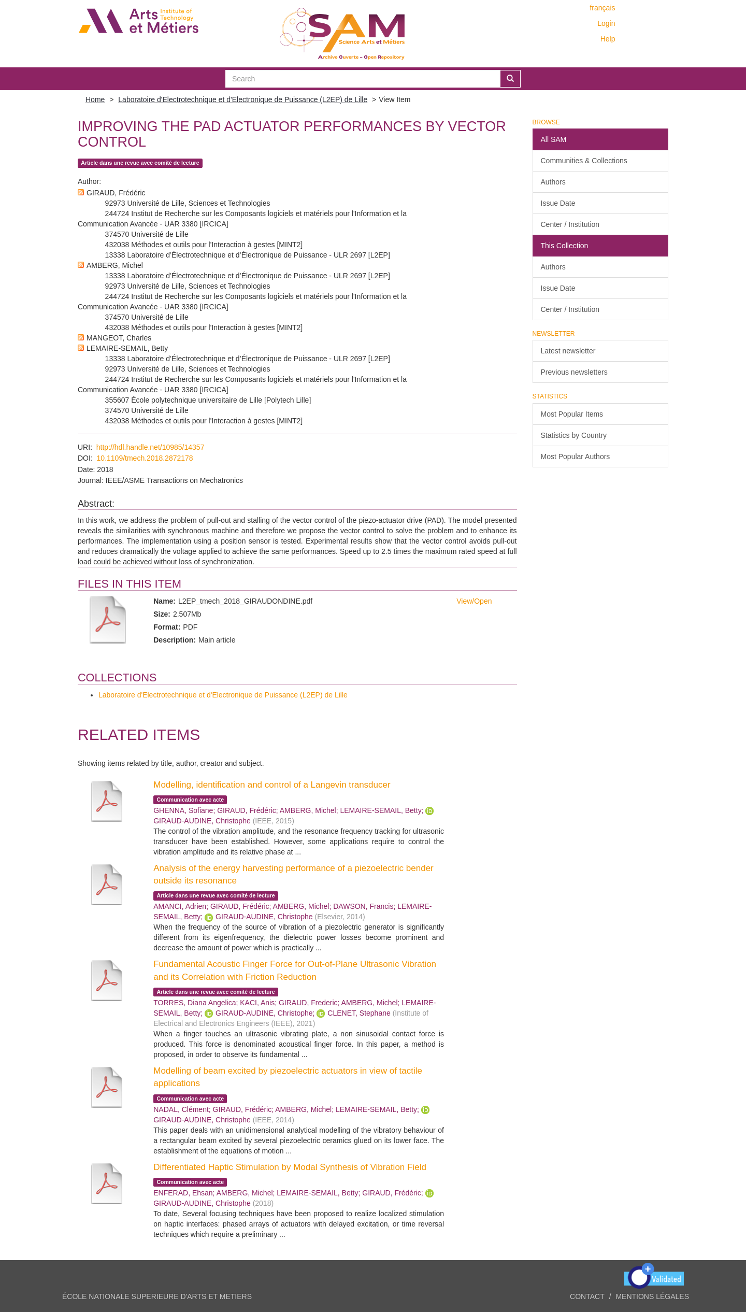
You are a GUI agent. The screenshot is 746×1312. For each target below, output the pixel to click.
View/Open (474, 601)
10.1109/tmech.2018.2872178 (145, 458)
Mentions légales (652, 1296)
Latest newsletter (568, 351)
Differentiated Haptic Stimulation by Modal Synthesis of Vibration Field (289, 1167)
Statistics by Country (574, 435)
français (602, 8)
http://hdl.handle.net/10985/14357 (150, 447)
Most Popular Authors (575, 456)
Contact (587, 1296)
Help (607, 39)
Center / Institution (570, 224)
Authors (553, 182)
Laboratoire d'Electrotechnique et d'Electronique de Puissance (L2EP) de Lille (242, 99)
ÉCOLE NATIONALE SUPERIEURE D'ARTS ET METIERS (157, 1296)
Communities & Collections (584, 160)
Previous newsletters (574, 372)
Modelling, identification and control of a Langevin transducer (271, 785)
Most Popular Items (572, 414)
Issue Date (558, 203)
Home (95, 99)
